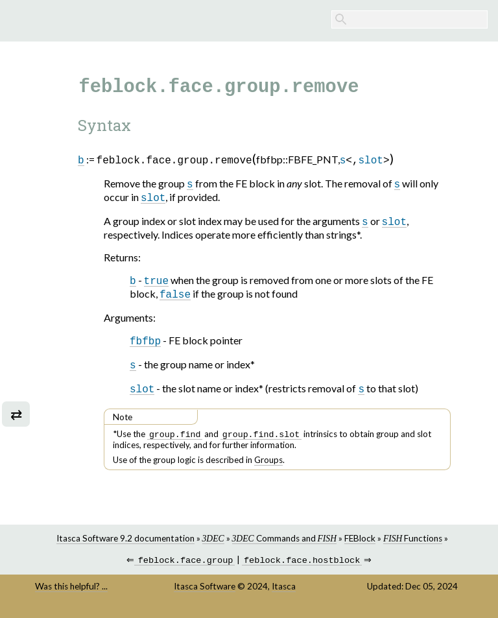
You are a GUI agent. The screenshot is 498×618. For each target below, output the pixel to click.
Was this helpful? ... (71, 593)
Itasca (284, 593)
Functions (412, 544)
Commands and (284, 544)
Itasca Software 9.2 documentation (125, 544)
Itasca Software (204, 593)
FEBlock (359, 544)
